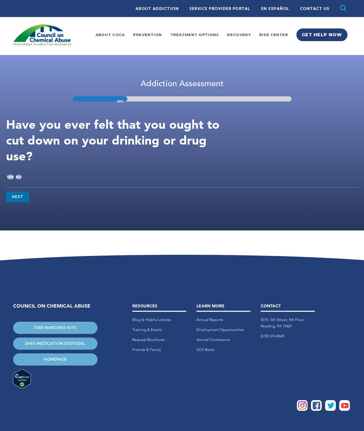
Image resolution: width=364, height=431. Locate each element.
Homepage (55, 359)
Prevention (147, 34)
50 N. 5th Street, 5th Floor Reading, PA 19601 (282, 322)
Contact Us (314, 9)
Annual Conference (213, 339)
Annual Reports (209, 319)
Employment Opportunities (220, 329)
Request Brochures (148, 339)
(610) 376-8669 (272, 336)
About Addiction (157, 9)
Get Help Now (322, 34)
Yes (10, 177)
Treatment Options (194, 34)
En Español (275, 9)
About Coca (110, 34)
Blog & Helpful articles (151, 319)
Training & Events (147, 329)
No (19, 177)
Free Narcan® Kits (55, 327)
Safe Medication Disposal (55, 343)
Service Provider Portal (219, 9)
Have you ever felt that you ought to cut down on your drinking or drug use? (113, 140)
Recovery (239, 34)
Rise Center (273, 34)
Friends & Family (146, 349)
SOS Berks (205, 349)
